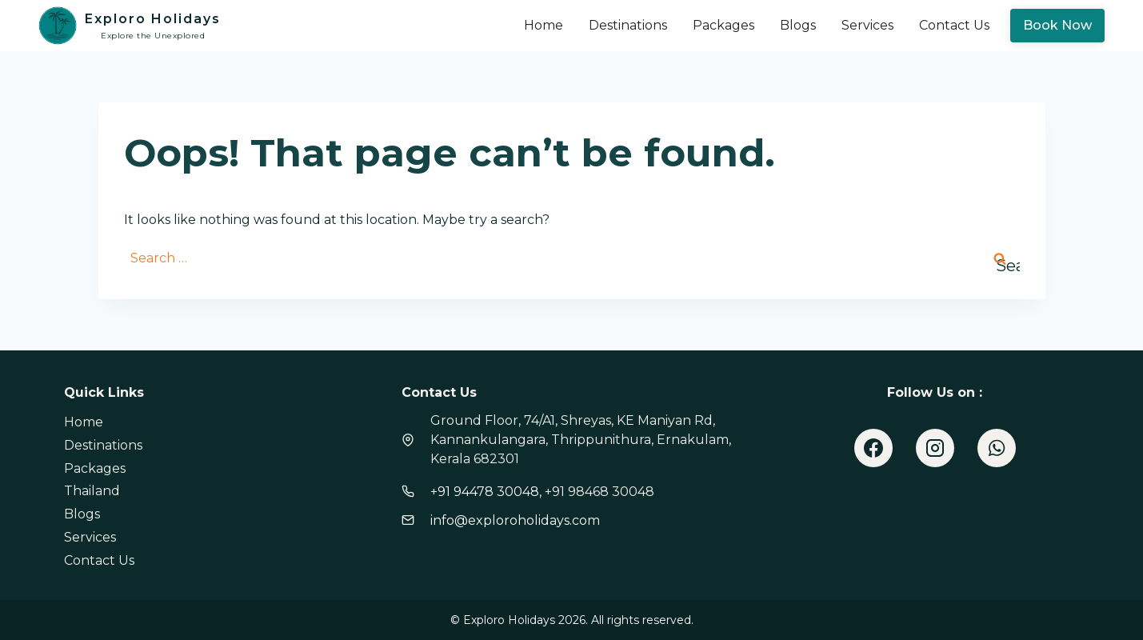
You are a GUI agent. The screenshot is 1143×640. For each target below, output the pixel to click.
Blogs (798, 25)
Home (543, 25)
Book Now (1057, 25)
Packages (723, 25)
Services (867, 25)
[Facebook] (873, 448)
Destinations (628, 25)
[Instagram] (935, 448)
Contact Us (954, 25)
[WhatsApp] (996, 448)
